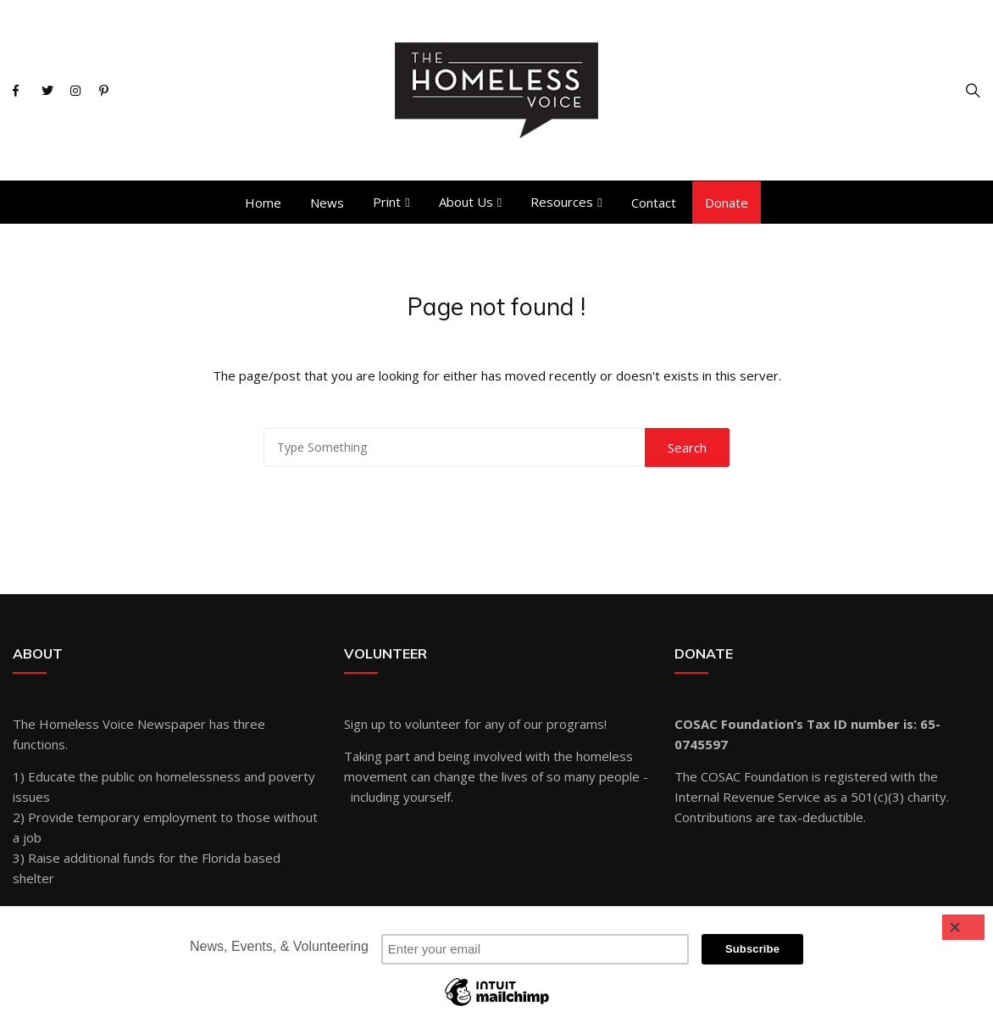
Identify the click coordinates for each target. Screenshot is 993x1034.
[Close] (963, 927)
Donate (726, 202)
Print (387, 201)
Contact (653, 202)
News (327, 202)
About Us (466, 201)
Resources (561, 201)
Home (263, 202)
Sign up (365, 723)
